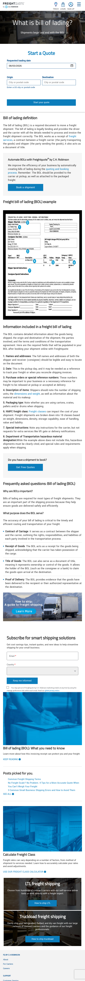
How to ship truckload (42, 939)
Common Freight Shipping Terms (24, 779)
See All (7, 794)
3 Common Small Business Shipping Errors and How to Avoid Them (41, 790)
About (5, 959)
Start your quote (41, 102)
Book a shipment (25, 187)
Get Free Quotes (25, 467)
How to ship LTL (42, 903)
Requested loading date (19, 61)
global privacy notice (52, 690)
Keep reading (10, 759)
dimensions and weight (27, 394)
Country (10, 664)
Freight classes (37, 411)
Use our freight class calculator (23, 872)
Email (11, 656)
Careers (6, 968)
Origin (10, 77)
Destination (48, 77)
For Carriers (8, 964)
